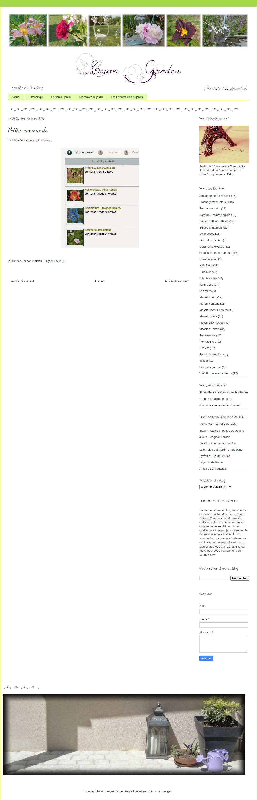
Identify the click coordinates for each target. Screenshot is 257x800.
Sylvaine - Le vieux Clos (214, 456)
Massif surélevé (209, 329)
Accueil (16, 97)
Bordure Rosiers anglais (214, 215)
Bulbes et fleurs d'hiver (213, 221)
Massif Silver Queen (212, 322)
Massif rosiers (208, 316)
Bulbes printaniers (210, 227)
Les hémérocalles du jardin (127, 97)
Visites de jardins (210, 367)
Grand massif (207, 259)
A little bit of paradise (212, 468)
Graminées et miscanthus (215, 252)
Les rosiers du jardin (91, 97)
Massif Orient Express (213, 310)
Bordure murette (209, 208)
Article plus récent (22, 281)
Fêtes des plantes (210, 240)
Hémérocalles (208, 278)
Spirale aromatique (211, 354)
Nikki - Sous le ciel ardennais (217, 424)
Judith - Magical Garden (214, 437)
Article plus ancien (177, 281)
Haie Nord (205, 265)
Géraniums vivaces (211, 246)
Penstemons (207, 335)
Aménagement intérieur (214, 202)
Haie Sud (205, 272)
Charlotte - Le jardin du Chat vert (220, 405)
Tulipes (203, 360)
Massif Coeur (207, 297)
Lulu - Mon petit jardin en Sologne (220, 449)
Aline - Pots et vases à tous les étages (223, 392)
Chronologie (36, 97)
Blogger (166, 791)
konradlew (139, 791)
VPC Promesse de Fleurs (215, 373)
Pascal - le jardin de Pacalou (217, 443)
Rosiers (204, 348)
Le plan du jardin (61, 97)
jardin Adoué (20, 140)
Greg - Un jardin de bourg (215, 398)
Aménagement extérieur (214, 195)
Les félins (205, 291)
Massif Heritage (209, 303)
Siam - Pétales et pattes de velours (221, 430)
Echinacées (206, 233)
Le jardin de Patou (211, 462)
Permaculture (207, 341)
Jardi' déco (206, 284)
